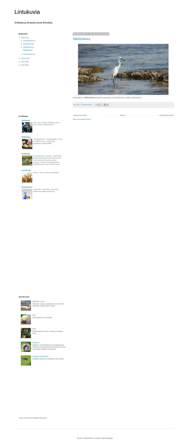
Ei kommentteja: (86, 104)
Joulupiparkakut (39, 139)
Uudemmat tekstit (80, 115)
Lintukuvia (27, 12)
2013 (23, 65)
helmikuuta (27, 47)
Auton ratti (37, 122)
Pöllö (34, 329)
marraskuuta (28, 41)
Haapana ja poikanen (40, 356)
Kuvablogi (26, 154)
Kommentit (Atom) (84, 119)
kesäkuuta (27, 44)
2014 (23, 62)
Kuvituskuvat (27, 187)
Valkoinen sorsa (38, 301)
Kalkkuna (35, 343)
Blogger (110, 438)
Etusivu (123, 115)
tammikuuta (28, 54)
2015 (23, 58)
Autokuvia (26, 120)
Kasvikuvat (26, 170)
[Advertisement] (42, 90)
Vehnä (35, 172)
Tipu (34, 315)
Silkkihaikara (81, 39)
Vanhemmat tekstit (166, 115)
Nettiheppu (26, 137)
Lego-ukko (37, 189)
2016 (23, 38)
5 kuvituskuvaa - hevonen (42, 156)
